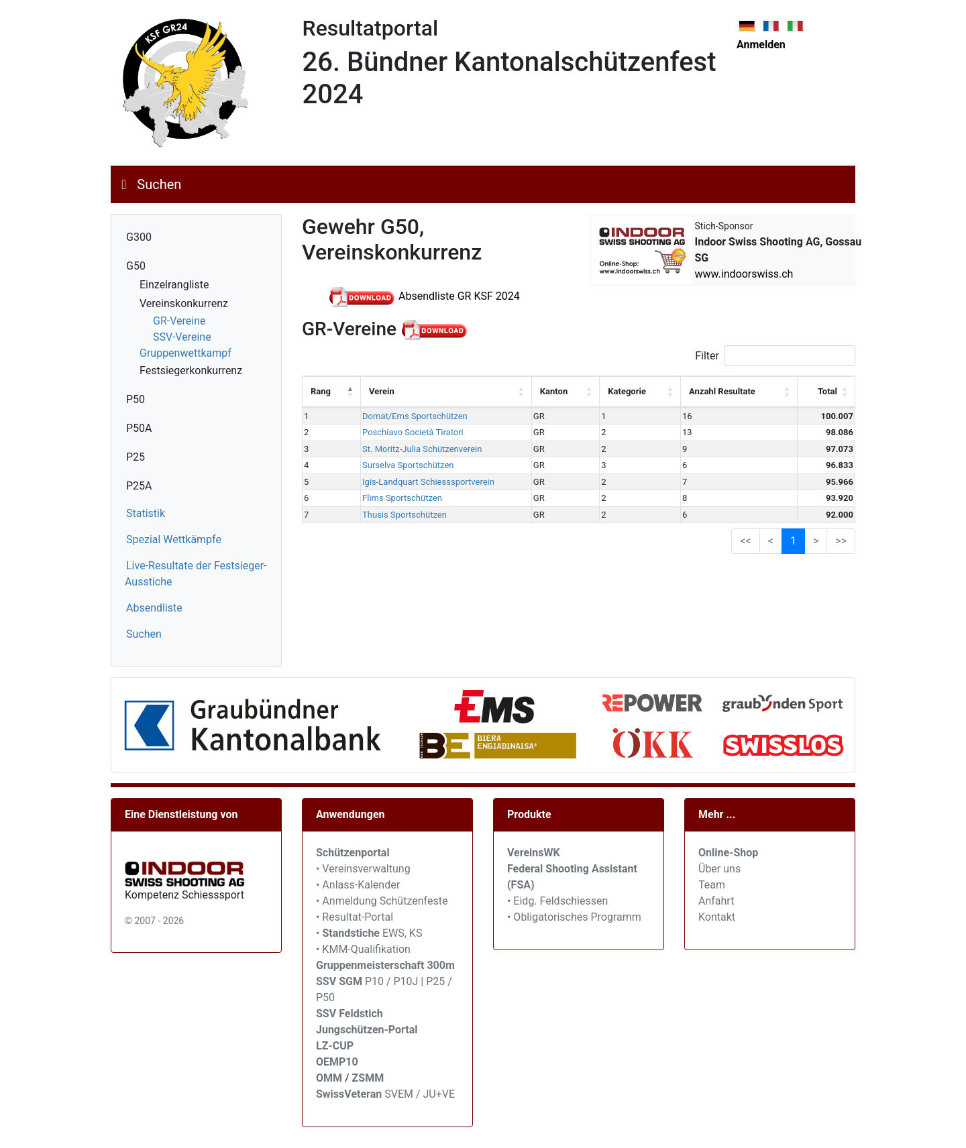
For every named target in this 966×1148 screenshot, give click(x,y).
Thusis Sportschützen (404, 515)
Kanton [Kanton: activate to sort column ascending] (554, 391)
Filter (775, 355)
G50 (136, 266)
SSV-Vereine (182, 337)
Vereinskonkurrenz (184, 303)
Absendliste (154, 607)
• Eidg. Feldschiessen (557, 901)
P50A (139, 428)
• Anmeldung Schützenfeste (381, 901)
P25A (139, 485)
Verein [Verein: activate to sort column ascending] (381, 391)
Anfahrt (716, 901)
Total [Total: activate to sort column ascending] (827, 391)
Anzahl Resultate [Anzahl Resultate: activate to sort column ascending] (722, 391)
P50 (135, 399)
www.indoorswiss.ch (744, 274)
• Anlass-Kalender (358, 884)
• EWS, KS (369, 933)
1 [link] (793, 540)
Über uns (719, 868)
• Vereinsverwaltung (363, 868)
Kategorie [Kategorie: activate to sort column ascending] (627, 391)
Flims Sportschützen (402, 498)
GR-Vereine (179, 320)
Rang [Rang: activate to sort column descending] (321, 391)
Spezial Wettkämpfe (173, 539)
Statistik (145, 513)
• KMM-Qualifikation (363, 949)
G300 (139, 237)
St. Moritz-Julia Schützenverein (422, 449)
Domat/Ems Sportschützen (415, 416)
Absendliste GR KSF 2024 (424, 296)
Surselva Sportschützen (407, 465)
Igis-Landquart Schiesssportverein (428, 482)
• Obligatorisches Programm (574, 917)
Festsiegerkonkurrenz (191, 370)
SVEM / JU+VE (419, 1094)
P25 (135, 457)
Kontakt (716, 917)
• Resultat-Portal (354, 917)
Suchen (159, 184)
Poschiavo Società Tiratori (413, 432)
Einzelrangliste (174, 284)
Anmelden (761, 44)
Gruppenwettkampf (185, 353)
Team (711, 884)
